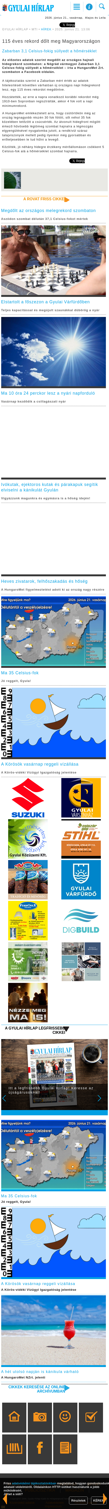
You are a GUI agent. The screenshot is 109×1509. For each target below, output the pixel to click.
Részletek (78, 1500)
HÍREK (46, 29)
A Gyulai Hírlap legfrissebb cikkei (35, 1030)
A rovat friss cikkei (44, 199)
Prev (7, 1101)
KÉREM (98, 1500)
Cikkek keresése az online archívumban (36, 1389)
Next (102, 1101)
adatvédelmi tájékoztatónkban (34, 1483)
